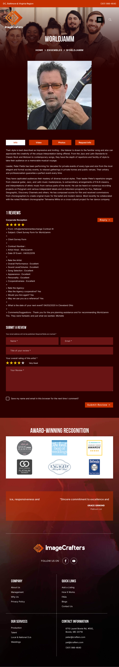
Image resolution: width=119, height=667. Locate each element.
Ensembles (54, 50)
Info (15, 142)
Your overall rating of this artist (21, 358)
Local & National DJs (21, 637)
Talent (14, 633)
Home (39, 50)
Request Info (85, 142)
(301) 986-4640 (108, 3)
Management (17, 592)
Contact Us (67, 606)
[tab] (15, 142)
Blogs (64, 602)
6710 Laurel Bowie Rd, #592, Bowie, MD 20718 (80, 630)
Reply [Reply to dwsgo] (103, 220)
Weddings (16, 642)
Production (16, 628)
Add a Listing (68, 587)
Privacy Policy (18, 602)
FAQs (64, 597)
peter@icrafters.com (75, 637)
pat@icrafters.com (74, 642)
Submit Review (97, 404)
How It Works (68, 592)
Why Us (15, 597)
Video (39, 142)
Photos (61, 142)
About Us (15, 587)
